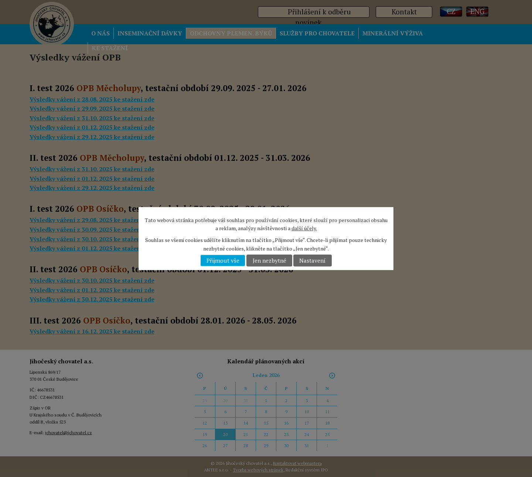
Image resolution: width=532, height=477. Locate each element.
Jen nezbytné (269, 260)
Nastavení (312, 260)
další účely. (304, 228)
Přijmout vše (223, 260)
